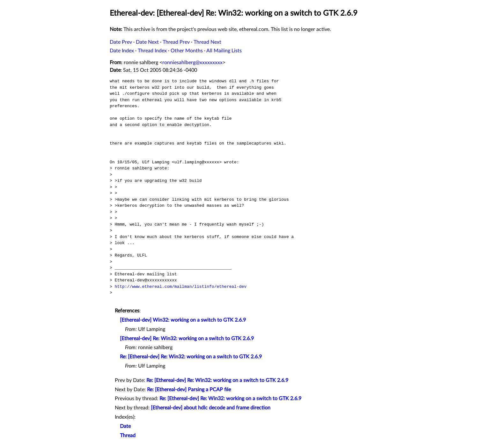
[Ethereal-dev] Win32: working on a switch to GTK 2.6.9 (183, 320)
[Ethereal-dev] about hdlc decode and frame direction (210, 407)
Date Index (122, 50)
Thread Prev (176, 42)
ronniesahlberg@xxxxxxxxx (192, 62)
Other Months (187, 50)
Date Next (147, 42)
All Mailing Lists (224, 50)
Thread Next (207, 42)
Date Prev (121, 42)
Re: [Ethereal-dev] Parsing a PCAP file (189, 389)
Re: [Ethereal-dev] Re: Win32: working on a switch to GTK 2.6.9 (191, 356)
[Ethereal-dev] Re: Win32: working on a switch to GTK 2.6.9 (187, 338)
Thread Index (152, 50)
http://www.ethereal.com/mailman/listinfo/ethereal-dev (180, 286)
